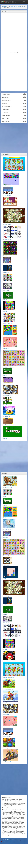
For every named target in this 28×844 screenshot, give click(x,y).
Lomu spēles (14, 103)
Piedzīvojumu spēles (14, 106)
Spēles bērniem (14, 115)
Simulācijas (14, 112)
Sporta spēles (14, 118)
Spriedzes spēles (14, 121)
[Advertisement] (14, 28)
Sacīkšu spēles (14, 109)
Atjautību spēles (14, 94)
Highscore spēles (14, 100)
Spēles (3, 841)
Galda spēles (14, 97)
